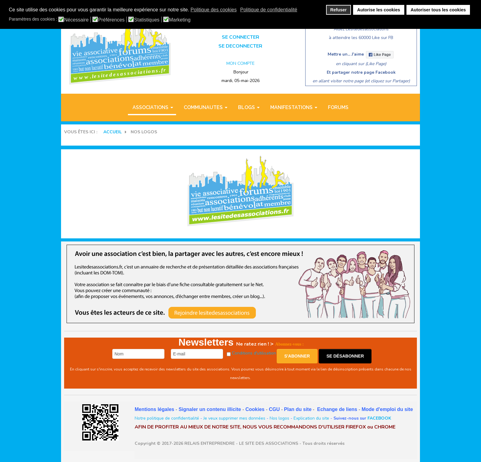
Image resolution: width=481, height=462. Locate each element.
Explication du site (311, 418)
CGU (274, 409)
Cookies (254, 409)
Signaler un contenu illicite (210, 409)
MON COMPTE (240, 63)
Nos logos (279, 418)
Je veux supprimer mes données (234, 418)
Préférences (111, 20)
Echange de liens (337, 409)
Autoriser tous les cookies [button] (438, 9)
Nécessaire (76, 20)
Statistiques (147, 20)
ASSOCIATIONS (150, 107)
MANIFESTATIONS (291, 107)
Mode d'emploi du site (387, 409)
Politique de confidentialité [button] (268, 9)
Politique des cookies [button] (213, 9)
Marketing (179, 20)
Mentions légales (154, 409)
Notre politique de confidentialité (167, 418)
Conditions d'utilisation (254, 353)
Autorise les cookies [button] (378, 9)
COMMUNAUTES (203, 107)
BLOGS (246, 107)
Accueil (112, 132)
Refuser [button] (338, 9)
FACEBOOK (379, 418)
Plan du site (298, 409)
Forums (338, 107)
